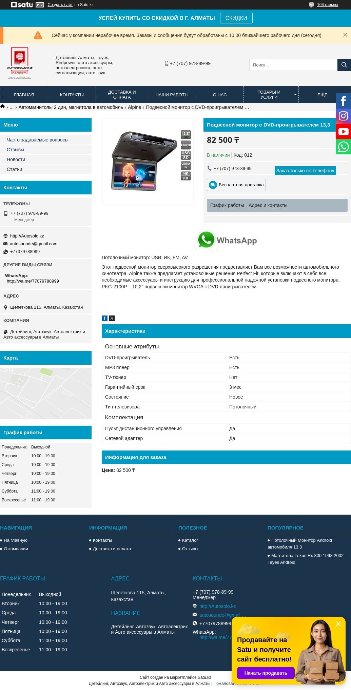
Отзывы (15, 149)
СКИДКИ (236, 18)
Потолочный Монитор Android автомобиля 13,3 (300, 544)
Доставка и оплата (122, 95)
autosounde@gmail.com (33, 243)
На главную (15, 540)
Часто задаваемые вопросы (38, 139)
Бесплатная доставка (241, 184)
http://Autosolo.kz (27, 235)
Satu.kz (204, 677)
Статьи (14, 169)
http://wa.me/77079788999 (33, 281)
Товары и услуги (268, 95)
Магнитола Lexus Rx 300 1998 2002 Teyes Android (306, 559)
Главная (24, 94)
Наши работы (172, 94)
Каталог (190, 540)
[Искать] (344, 65)
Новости (16, 159)
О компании (16, 548)
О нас (220, 94)
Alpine (134, 107)
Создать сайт (60, 4)
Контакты (72, 94)
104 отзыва (327, 4)
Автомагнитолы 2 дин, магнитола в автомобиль (71, 107)
